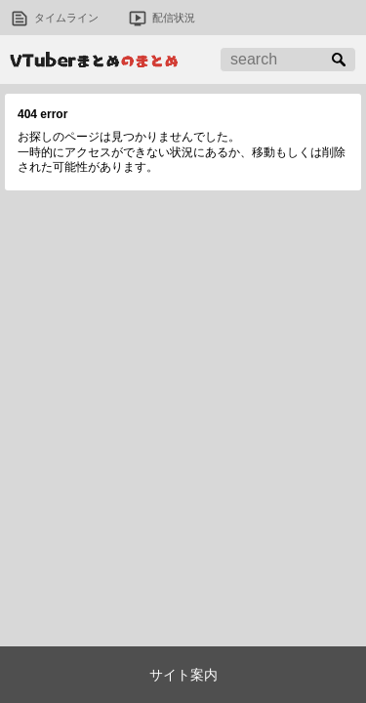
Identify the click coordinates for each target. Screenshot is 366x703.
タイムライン (66, 17)
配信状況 (173, 17)
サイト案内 (183, 674)
